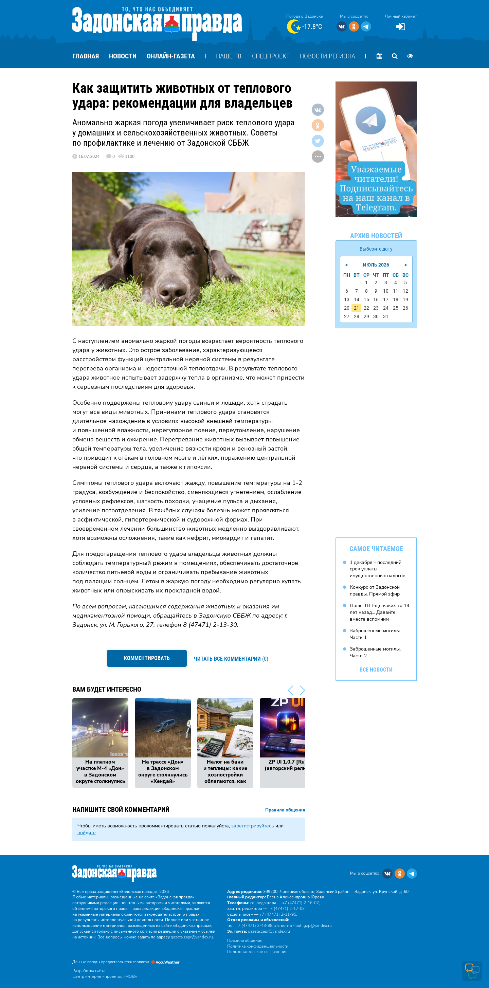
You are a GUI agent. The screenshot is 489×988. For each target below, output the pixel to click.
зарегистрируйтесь (252, 824)
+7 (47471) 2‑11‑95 (277, 912)
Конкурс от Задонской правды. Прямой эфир (375, 590)
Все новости (376, 668)
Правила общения (285, 808)
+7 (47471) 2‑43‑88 (254, 924)
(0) (232, 658)
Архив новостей (376, 236)
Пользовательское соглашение (257, 950)
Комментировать (146, 658)
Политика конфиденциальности (257, 944)
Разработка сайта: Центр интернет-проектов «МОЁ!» (104, 972)
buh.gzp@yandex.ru (313, 924)
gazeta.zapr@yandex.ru (192, 935)
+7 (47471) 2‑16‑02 (300, 901)
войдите (86, 831)
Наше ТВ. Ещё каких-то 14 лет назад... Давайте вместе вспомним (379, 611)
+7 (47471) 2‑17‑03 (286, 907)
